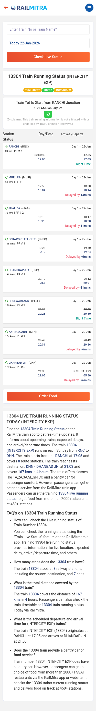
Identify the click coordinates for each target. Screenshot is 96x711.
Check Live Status (48, 57)
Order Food (48, 396)
